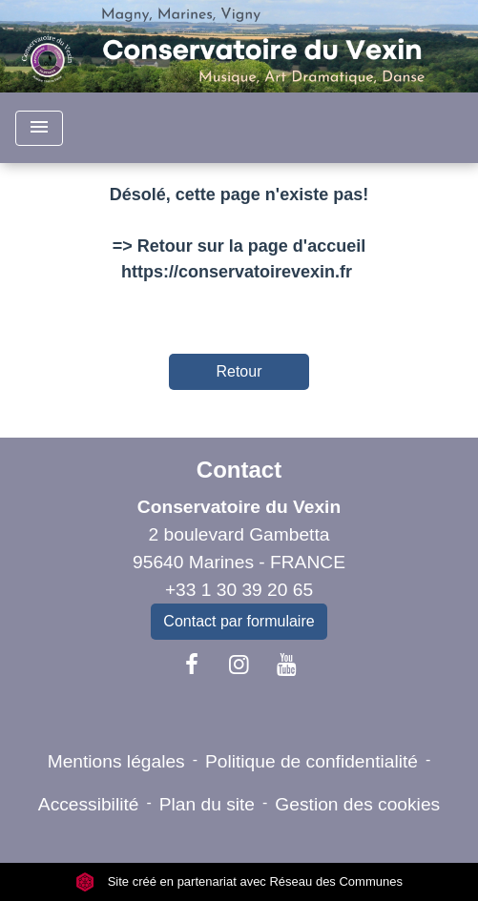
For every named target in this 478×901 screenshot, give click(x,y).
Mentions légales (116, 761)
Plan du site (207, 804)
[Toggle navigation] (39, 128)
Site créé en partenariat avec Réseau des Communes (239, 881)
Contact (239, 469)
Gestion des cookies (357, 804)
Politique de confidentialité (311, 761)
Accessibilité (88, 804)
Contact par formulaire (238, 621)
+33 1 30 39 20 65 (239, 590)
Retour (238, 371)
